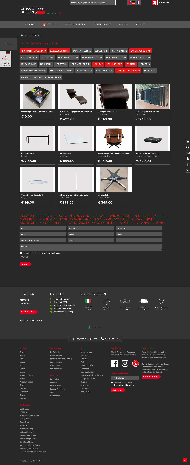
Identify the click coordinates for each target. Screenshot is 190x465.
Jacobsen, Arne (56, 362)
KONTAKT (140, 24)
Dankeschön (55, 396)
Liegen (22, 362)
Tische (22, 385)
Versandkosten (86, 352)
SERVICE (123, 24)
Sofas (22, 359)
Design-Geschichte (88, 378)
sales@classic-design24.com (86, 338)
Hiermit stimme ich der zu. (41, 253)
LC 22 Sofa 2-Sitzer (68, 57)
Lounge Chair (25, 419)
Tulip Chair (150, 71)
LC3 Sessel (61, 64)
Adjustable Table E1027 (29, 415)
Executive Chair (29, 57)
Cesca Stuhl (101, 51)
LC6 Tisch (131, 64)
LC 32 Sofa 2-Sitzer (116, 57)
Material (53, 382)
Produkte (23, 348)
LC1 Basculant (28, 64)
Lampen (23, 388)
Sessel (22, 352)
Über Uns (54, 375)
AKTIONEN (49, 24)
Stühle (22, 368)
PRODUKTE (28, 24)
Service (24, 35)
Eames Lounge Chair (141, 51)
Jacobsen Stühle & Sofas (30, 445)
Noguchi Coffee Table (61, 71)
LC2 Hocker (46, 64)
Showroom (85, 368)
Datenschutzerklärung (50, 253)
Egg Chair (23, 425)
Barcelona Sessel (82, 51)
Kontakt (83, 382)
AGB (52, 392)
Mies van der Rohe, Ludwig (61, 359)
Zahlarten (84, 355)
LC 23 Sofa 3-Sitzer (92, 57)
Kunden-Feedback (57, 389)
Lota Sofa (145, 64)
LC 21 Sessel (48, 57)
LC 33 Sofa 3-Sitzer (140, 57)
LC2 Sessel (24, 409)
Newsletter (85, 385)
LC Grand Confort (26, 432)
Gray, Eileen (55, 365)
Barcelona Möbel (26, 442)
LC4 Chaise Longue (80, 64)
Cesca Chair (24, 422)
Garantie (84, 359)
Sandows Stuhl (104, 71)
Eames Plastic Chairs (28, 435)
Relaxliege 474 (84, 71)
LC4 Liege (98, 64)
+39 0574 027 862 (112, 338)
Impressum (85, 392)
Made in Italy (55, 386)
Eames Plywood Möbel (29, 448)
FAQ (82, 362)
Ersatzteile (35, 35)
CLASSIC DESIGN (102, 24)
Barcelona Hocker (59, 51)
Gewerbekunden (87, 372)
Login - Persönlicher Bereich (92, 375)
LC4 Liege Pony (114, 64)
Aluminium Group (26, 429)
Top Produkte (25, 405)
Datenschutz (85, 388)
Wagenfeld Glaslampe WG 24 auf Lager (41, 77)
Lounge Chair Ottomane (33, 71)
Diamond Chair (119, 51)
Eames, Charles (56, 355)
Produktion (54, 379)
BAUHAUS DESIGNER (75, 24)
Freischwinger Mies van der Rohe (33, 452)
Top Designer (55, 348)
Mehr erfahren (27, 311)
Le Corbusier (55, 352)
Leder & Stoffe (87, 365)
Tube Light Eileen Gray (128, 71)
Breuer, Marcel (56, 368)
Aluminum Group (26, 375)
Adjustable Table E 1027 (33, 51)
